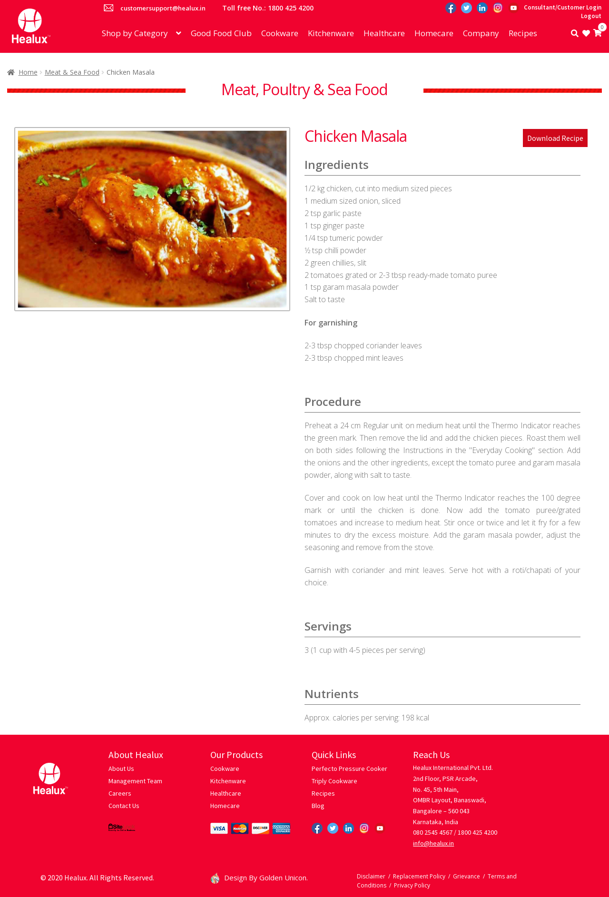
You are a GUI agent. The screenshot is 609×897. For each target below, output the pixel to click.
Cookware (279, 33)
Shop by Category (135, 33)
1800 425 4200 (477, 832)
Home (28, 72)
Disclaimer (371, 876)
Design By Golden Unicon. (259, 877)
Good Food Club (221, 33)
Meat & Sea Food (72, 72)
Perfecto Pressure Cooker (349, 768)
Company (481, 33)
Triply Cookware (334, 781)
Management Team (135, 781)
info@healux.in (433, 843)
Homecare (433, 33)
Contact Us (123, 805)
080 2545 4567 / (434, 832)
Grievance (466, 876)
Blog (318, 805)
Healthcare (384, 33)
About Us (121, 768)
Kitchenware (331, 33)
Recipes (523, 33)
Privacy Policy (412, 885)
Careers (119, 793)
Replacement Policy (419, 876)
